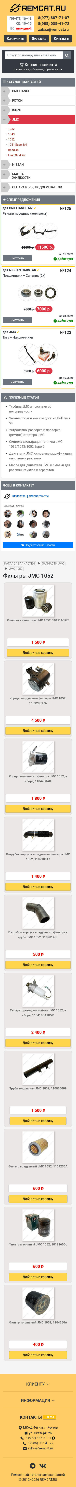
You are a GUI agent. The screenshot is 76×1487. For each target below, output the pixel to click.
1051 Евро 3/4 (17, 144)
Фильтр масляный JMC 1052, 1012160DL (38, 1244)
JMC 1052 (15, 569)
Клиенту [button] (38, 1384)
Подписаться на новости (38, 545)
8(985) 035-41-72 (53, 23)
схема (49, 1417)
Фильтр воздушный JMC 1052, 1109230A (38, 1166)
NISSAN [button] (18, 165)
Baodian (13, 150)
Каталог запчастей (19, 563)
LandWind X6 (16, 155)
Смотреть (17, 258)
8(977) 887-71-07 (53, 17)
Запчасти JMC (53, 563)
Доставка (39, 38)
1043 (11, 134)
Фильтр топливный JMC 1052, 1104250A (38, 1322)
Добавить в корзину (38, 653)
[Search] (34, 55)
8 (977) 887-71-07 (41, 1438)
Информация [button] (38, 1400)
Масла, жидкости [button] (21, 176)
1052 (11, 139)
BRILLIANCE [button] (21, 91)
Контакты (61, 38)
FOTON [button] (17, 100)
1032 (11, 129)
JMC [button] (15, 119)
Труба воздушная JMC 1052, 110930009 (38, 1088)
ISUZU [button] (16, 110)
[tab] (38, 91)
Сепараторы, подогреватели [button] (37, 187)
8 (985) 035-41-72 (41, 1443)
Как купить (15, 38)
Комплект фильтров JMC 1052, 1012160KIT (38, 620)
